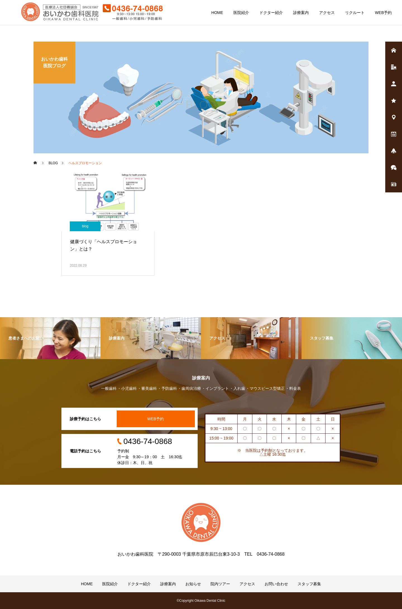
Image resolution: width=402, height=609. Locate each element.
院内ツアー (220, 584)
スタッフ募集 (309, 584)
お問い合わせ (276, 584)
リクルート (355, 12)
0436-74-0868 (147, 441)
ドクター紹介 (271, 12)
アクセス (327, 12)
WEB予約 (383, 12)
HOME (217, 12)
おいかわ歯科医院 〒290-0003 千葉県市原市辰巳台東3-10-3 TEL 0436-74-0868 (201, 554)
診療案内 (301, 12)
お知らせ (193, 584)
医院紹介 (241, 12)
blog (85, 226)
